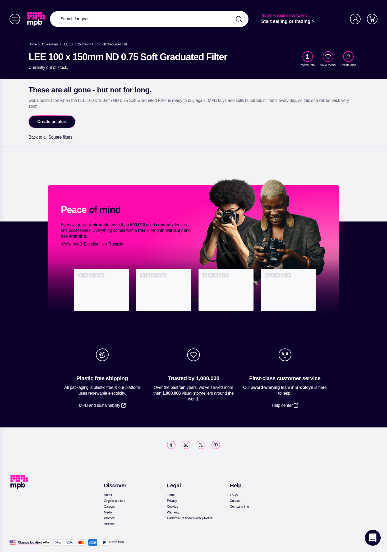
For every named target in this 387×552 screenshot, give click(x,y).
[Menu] (15, 19)
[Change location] (30, 542)
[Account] (355, 19)
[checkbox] (328, 56)
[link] (36, 19)
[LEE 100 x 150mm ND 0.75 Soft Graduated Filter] (95, 44)
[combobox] (149, 19)
